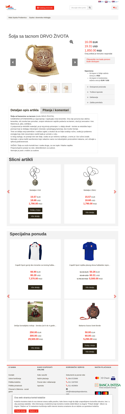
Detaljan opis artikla (25, 110)
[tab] (100, 86)
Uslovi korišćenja (15, 378)
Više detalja (35, 216)
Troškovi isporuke (94, 92)
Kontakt (11, 375)
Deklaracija (92, 97)
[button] (8, 191)
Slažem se (33, 411)
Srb (101, 2)
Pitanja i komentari (56, 110)
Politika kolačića (14, 382)
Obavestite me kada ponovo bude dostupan (98, 60)
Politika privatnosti (15, 386)
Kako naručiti (42, 375)
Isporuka (40, 386)
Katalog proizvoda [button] (45, 8)
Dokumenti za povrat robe (75, 375)
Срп (115, 2)
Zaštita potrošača (94, 102)
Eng (108, 2)
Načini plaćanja (43, 378)
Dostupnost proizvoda (96, 87)
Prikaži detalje (20, 411)
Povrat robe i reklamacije (46, 382)
